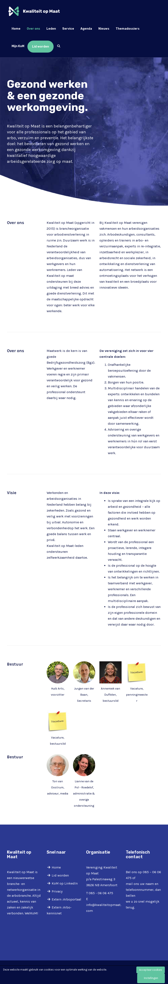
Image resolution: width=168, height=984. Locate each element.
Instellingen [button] (151, 978)
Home (16, 29)
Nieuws (103, 29)
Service (68, 29)
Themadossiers (128, 29)
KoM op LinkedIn (65, 883)
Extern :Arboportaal (66, 899)
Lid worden (40, 46)
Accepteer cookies (150, 969)
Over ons (33, 29)
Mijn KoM (18, 46)
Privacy (57, 891)
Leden (51, 29)
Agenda (86, 29)
